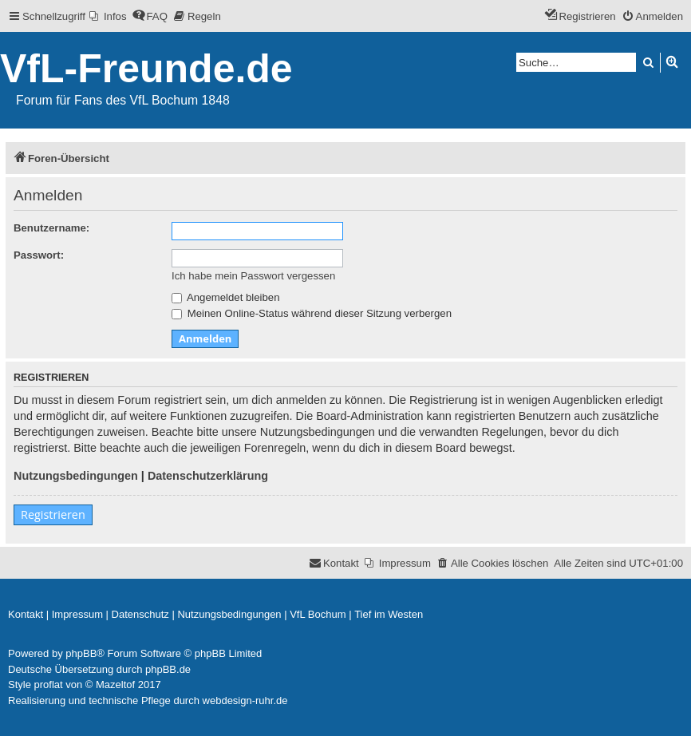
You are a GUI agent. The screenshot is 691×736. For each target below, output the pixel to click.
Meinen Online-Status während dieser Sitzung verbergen (312, 313)
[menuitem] (108, 16)
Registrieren (53, 514)
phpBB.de (168, 669)
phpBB (81, 653)
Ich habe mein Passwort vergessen (253, 276)
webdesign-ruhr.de (245, 700)
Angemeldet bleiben (226, 297)
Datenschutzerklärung (208, 475)
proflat (48, 684)
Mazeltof (115, 684)
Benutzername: (51, 228)
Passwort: (39, 255)
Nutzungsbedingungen (76, 475)
